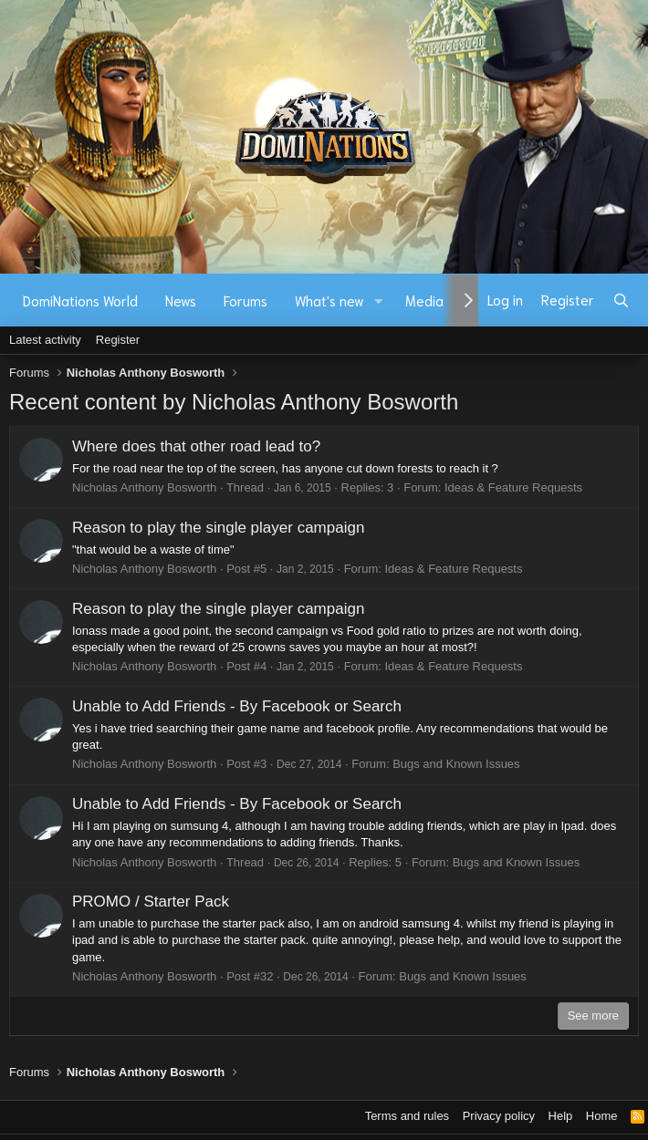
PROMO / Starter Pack (150, 901)
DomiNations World (80, 300)
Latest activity (45, 340)
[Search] (621, 300)
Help (561, 1116)
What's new (329, 300)
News (180, 300)
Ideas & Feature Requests (513, 487)
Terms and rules (407, 1116)
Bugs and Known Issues (455, 764)
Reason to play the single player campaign (218, 527)
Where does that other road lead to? (196, 446)
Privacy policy (499, 1116)
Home (602, 1116)
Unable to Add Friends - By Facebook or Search (237, 706)
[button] (379, 300)
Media (424, 300)
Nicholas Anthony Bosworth (144, 487)
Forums (245, 300)
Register (118, 340)
